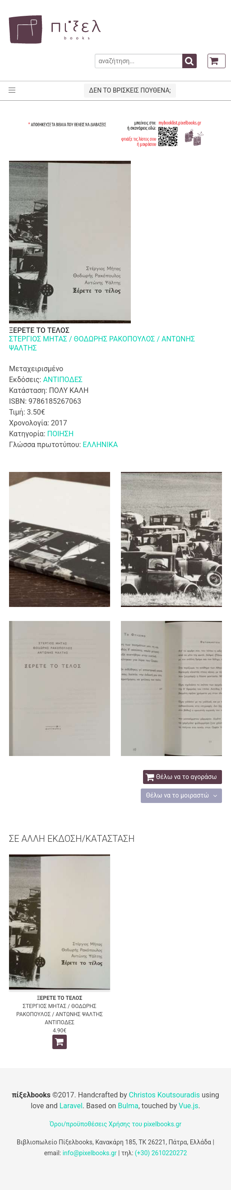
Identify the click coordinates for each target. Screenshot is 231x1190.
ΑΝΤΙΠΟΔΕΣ (63, 379)
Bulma (128, 1105)
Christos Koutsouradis (164, 1095)
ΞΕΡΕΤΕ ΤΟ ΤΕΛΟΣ (60, 998)
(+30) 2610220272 (161, 1153)
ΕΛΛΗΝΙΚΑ (100, 444)
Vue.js (189, 1105)
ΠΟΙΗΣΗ (60, 433)
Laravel (71, 1105)
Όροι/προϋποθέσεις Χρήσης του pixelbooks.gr (115, 1124)
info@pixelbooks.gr (90, 1153)
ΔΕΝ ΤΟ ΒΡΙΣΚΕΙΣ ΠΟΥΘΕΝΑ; (130, 90)
